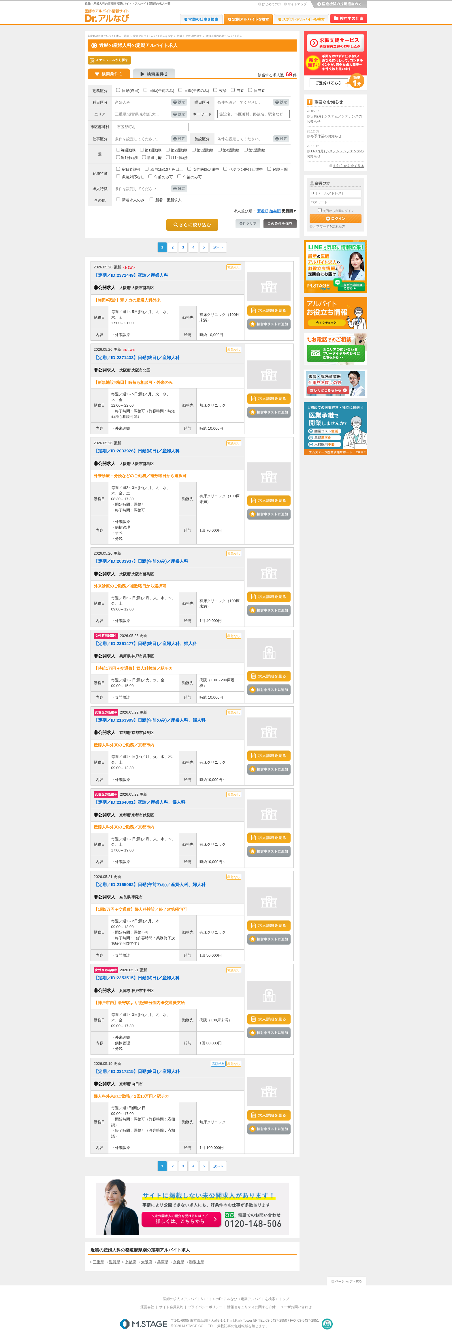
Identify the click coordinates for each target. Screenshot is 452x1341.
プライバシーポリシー (205, 1307)
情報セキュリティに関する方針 (251, 1307)
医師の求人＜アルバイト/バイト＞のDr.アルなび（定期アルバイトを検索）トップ (226, 1299)
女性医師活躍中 (206, 169)
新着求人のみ (133, 200)
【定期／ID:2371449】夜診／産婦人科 (131, 275)
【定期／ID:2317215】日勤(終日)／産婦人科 (137, 1071)
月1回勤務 (179, 157)
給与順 (275, 211)
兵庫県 (162, 1262)
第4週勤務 (231, 150)
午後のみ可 (192, 177)
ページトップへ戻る (346, 1280)
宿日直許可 (131, 169)
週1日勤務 (129, 157)
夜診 (223, 90)
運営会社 (147, 1307)
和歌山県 (196, 1262)
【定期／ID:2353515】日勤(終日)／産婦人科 (137, 977)
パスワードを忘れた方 (329, 226)
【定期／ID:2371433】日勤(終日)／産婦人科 (137, 357)
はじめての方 (271, 4)
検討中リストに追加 (269, 324)
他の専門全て (194, 36)
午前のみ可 (163, 177)
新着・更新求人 (168, 200)
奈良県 (178, 1262)
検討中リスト (348, 18)
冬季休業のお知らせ (326, 136)
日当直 (259, 90)
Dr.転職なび (201, 19)
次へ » (218, 247)
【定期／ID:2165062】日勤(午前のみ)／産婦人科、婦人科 (150, 884)
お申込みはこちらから (181, 1219)
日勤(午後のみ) (196, 90)
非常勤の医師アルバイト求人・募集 (108, 36)
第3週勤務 (205, 150)
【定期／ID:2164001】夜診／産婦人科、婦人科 (139, 802)
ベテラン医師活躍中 (246, 169)
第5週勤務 (256, 150)
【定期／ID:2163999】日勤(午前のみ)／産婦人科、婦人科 (150, 720)
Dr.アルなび (248, 19)
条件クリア (248, 223)
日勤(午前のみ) (161, 90)
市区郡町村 (100, 127)
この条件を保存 (280, 223)
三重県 (98, 1262)
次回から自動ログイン (338, 211)
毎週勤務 (128, 150)
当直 (240, 90)
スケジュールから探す (109, 60)
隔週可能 (154, 157)
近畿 (179, 36)
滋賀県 (114, 1262)
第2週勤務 (179, 150)
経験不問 (280, 169)
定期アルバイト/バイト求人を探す (153, 36)
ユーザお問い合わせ (296, 1307)
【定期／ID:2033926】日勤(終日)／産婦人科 (137, 450)
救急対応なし (133, 177)
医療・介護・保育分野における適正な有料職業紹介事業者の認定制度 (327, 1324)
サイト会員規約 (171, 1307)
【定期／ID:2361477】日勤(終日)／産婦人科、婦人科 (145, 643)
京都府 (130, 1262)
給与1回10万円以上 (166, 169)
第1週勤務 (153, 150)
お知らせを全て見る (348, 166)
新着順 (262, 211)
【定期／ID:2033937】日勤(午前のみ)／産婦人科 (141, 561)
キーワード (202, 114)
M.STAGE (143, 1324)
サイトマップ (297, 4)
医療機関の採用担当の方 (338, 4)
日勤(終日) (131, 90)
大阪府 (146, 1262)
